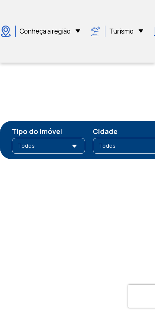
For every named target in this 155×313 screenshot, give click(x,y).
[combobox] (48, 145)
